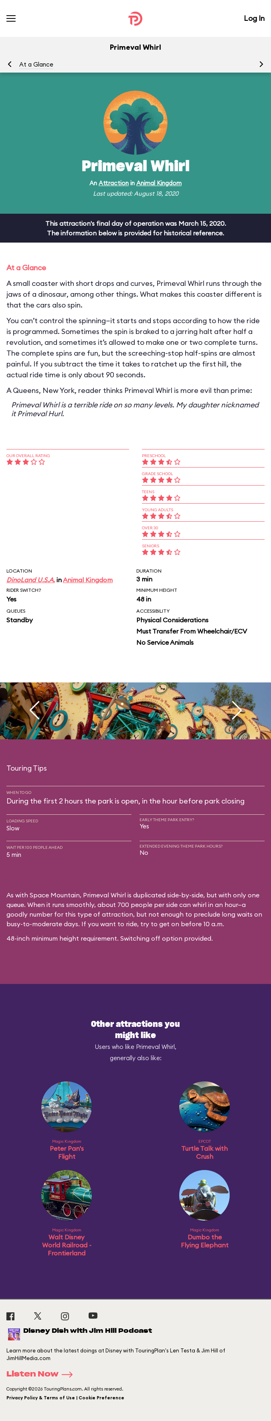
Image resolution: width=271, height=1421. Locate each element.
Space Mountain (55, 895)
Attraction (114, 183)
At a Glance (36, 64)
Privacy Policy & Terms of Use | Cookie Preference (65, 1398)
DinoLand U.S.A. (30, 580)
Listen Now (42, 1374)
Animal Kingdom (159, 183)
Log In (254, 18)
